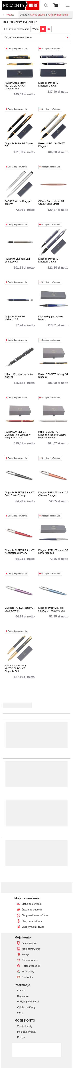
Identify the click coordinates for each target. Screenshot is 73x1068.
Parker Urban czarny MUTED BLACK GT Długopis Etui (15, 85)
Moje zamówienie (26, 898)
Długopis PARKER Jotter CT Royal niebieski (53, 551)
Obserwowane (29, 960)
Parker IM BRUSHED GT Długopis (51, 145)
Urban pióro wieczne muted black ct (19, 375)
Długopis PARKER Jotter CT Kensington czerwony (20, 551)
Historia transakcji (31, 965)
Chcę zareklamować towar (35, 915)
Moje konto (23, 937)
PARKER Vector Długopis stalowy (18, 202)
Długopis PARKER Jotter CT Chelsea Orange (53, 494)
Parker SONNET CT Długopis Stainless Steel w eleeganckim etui (52, 434)
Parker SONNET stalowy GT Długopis (53, 375)
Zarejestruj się (29, 943)
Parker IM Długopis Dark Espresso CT (18, 260)
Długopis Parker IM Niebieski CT (15, 318)
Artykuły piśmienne (58, 14)
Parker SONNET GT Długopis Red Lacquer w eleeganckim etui (18, 434)
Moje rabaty (28, 971)
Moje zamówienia (31, 949)
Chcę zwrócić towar (32, 921)
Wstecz (8, 15)
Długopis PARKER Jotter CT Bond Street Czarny (20, 494)
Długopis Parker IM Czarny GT (19, 145)
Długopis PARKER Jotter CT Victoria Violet (20, 609)
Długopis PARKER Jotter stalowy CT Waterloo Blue (51, 609)
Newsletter (27, 977)
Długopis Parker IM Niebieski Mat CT (48, 84)
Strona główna (37, 14)
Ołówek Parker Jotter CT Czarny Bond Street (51, 202)
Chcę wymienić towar (33, 926)
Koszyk (25, 954)
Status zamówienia (31, 904)
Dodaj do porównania (16, 49)
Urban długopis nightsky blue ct (51, 318)
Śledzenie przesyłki (32, 909)
